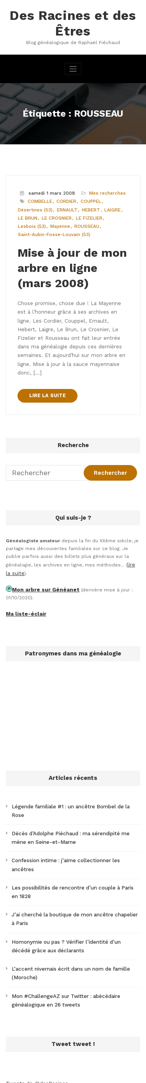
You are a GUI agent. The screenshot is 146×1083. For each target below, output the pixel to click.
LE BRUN (27, 214)
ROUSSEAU (84, 221)
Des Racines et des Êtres (73, 22)
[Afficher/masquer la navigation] (73, 66)
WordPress (71, 1065)
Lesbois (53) (31, 221)
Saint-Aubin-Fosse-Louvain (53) (53, 230)
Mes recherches (105, 189)
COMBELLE (39, 197)
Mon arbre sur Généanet (41, 560)
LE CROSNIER (54, 214)
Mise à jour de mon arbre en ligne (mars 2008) (71, 261)
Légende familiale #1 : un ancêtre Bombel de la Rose (73, 775)
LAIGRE (108, 205)
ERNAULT (66, 205)
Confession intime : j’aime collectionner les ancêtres (73, 818)
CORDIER (64, 197)
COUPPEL (88, 197)
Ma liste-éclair (23, 583)
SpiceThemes (90, 1073)
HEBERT (88, 205)
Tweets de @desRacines (35, 1022)
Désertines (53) (35, 205)
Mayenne (58, 221)
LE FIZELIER (86, 214)
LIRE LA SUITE (46, 368)
